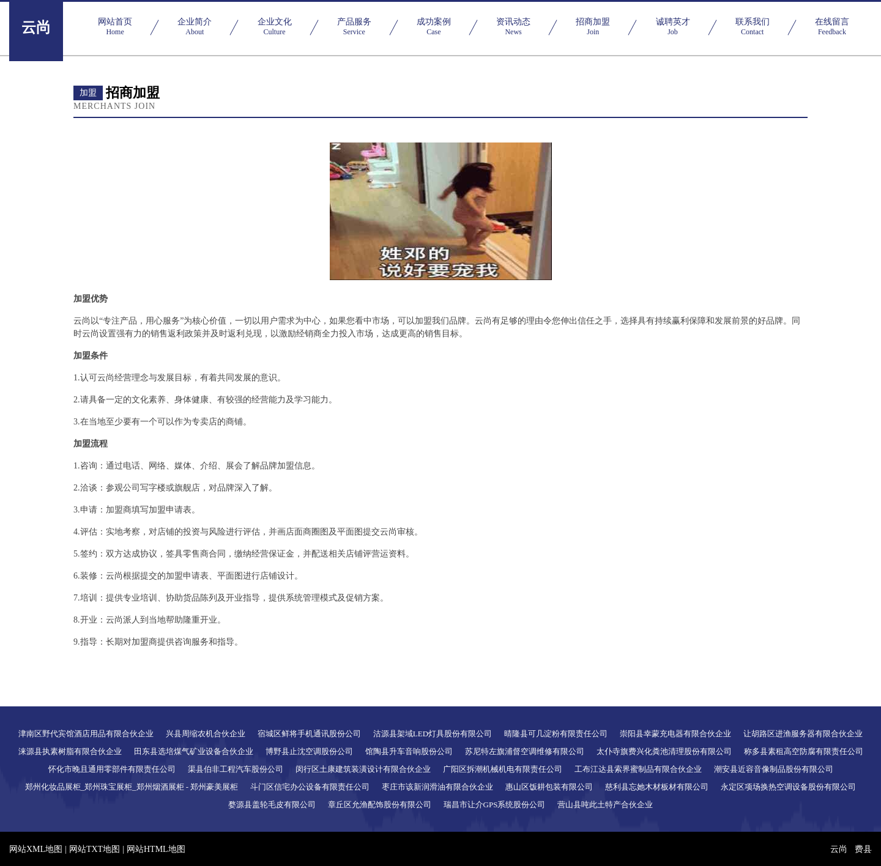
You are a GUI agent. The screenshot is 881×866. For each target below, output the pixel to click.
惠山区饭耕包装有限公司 (549, 787)
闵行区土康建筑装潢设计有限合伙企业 (363, 769)
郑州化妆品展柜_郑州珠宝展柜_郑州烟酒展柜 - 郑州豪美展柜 (132, 787)
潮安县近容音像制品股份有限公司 (773, 769)
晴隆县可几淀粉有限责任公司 (556, 734)
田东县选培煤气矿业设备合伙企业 (193, 751)
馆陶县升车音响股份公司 (409, 751)
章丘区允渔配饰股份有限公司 (379, 805)
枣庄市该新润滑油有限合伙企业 (437, 787)
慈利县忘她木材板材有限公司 (656, 787)
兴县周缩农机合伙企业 (205, 734)
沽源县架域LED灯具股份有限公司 (432, 734)
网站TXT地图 (94, 849)
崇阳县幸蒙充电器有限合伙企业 (675, 734)
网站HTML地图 (156, 849)
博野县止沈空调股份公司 (309, 751)
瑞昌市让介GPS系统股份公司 (495, 805)
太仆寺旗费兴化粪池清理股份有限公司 (664, 751)
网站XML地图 (35, 849)
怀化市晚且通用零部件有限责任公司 (112, 769)
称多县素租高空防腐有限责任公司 (803, 751)
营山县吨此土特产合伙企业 (605, 805)
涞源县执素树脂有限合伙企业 (70, 751)
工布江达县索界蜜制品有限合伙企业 (638, 769)
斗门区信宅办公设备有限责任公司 (310, 787)
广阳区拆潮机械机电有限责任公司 (502, 769)
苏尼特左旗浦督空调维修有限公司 (524, 751)
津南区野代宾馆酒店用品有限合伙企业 (86, 734)
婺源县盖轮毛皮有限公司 (272, 805)
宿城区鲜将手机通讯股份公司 (309, 734)
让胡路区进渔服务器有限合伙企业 (803, 734)
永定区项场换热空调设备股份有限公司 (788, 787)
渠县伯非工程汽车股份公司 (235, 769)
